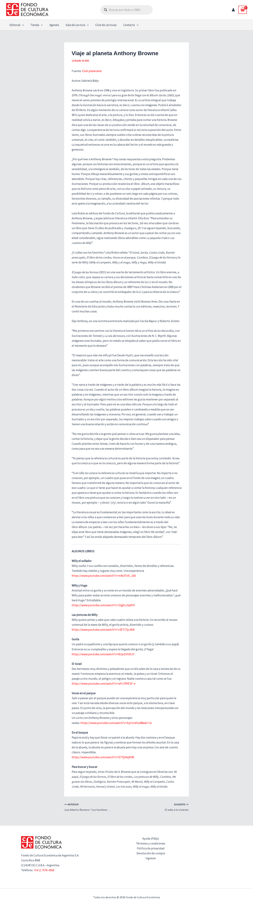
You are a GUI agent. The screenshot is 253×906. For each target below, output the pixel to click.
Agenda (52, 25)
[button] (22, 25)
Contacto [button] (127, 25)
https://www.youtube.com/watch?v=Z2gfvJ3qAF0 (103, 605)
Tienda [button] (36, 25)
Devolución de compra (151, 853)
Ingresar (150, 858)
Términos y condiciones (150, 843)
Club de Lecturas (103, 25)
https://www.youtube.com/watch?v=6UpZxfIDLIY (103, 654)
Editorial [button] (16, 25)
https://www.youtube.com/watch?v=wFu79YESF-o (103, 683)
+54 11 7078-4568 (44, 870)
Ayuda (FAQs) (150, 838)
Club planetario (92, 71)
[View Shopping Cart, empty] (242, 10)
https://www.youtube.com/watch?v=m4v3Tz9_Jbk (104, 576)
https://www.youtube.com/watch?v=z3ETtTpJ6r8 (103, 630)
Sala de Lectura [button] (74, 25)
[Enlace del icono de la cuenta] (233, 9)
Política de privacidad (150, 848)
